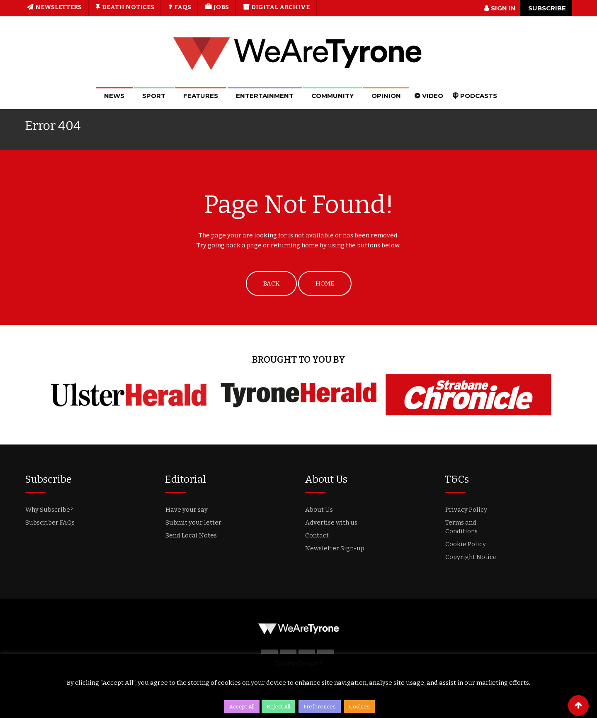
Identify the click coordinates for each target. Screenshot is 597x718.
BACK (271, 283)
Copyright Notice (471, 557)
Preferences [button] (319, 706)
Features (200, 96)
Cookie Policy (465, 544)
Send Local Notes (191, 535)
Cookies (359, 706)
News (114, 96)
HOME (324, 283)
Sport (153, 96)
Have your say (186, 509)
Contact (317, 535)
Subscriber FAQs (50, 522)
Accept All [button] (242, 706)
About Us (319, 509)
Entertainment (265, 96)
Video (432, 96)
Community (332, 96)
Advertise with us (331, 522)
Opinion (386, 96)
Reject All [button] (278, 706)
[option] (128, 394)
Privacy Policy (466, 509)
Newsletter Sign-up (334, 548)
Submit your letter (193, 522)
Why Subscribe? (49, 509)
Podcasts (478, 96)
